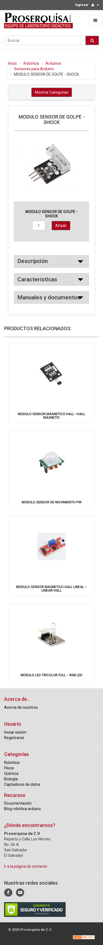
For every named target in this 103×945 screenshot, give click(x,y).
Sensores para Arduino (34, 69)
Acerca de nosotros (21, 707)
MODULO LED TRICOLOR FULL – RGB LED (51, 675)
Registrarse (14, 738)
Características (37, 279)
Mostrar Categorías (51, 92)
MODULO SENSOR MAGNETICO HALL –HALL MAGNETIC (51, 416)
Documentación (18, 803)
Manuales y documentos (48, 297)
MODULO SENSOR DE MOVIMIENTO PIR (52, 502)
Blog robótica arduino (22, 809)
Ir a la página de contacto (25, 866)
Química (11, 773)
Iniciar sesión (15, 732)
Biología (11, 779)
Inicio (12, 63)
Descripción (32, 261)
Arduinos (53, 63)
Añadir (61, 225)
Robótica (31, 63)
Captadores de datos (22, 784)
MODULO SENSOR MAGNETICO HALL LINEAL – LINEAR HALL (51, 588)
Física (9, 768)
